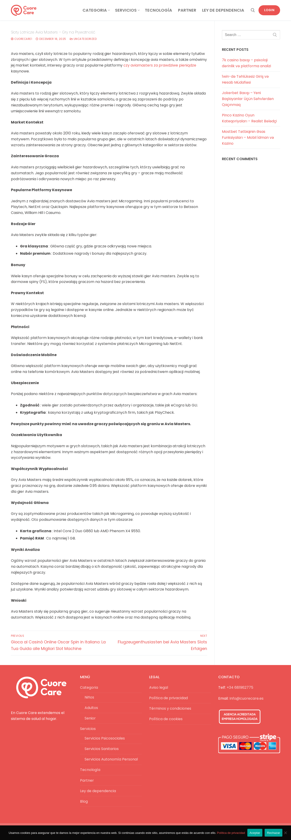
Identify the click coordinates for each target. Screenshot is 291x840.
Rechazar (273, 833)
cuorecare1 (21, 39)
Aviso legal (158, 687)
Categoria (89, 687)
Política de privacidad (168, 698)
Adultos (91, 707)
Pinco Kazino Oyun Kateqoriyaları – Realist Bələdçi (249, 118)
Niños (89, 697)
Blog (84, 801)
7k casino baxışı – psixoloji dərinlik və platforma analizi (246, 63)
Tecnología (90, 769)
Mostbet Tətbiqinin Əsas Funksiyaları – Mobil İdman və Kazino (248, 137)
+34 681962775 (240, 687)
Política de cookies (166, 719)
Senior (90, 718)
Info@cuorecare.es (246, 698)
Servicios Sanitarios (102, 748)
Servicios (88, 728)
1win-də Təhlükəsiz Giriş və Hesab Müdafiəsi (245, 79)
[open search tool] (253, 10)
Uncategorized (83, 39)
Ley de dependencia (98, 791)
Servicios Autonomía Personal (111, 759)
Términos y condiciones (170, 708)
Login (269, 10)
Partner (87, 780)
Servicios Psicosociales (105, 738)
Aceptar (255, 833)
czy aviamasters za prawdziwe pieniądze (159, 65)
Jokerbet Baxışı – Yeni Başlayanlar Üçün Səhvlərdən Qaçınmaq (248, 98)
